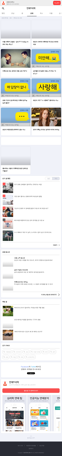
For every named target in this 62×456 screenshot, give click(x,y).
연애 (11, 18)
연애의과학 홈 (5, 18)
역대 (56, 179)
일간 (48, 179)
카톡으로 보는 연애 (17, 18)
